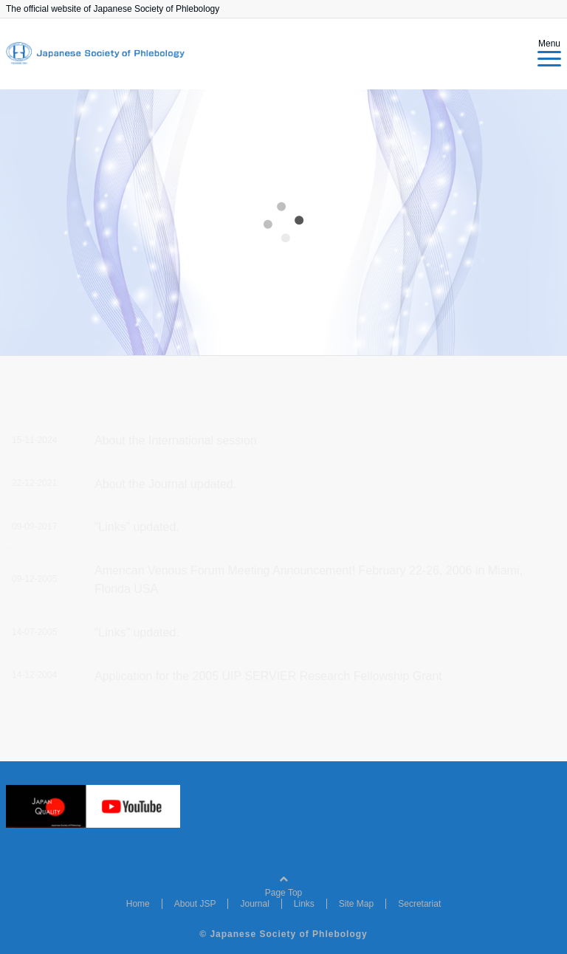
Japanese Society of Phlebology (288, 934)
